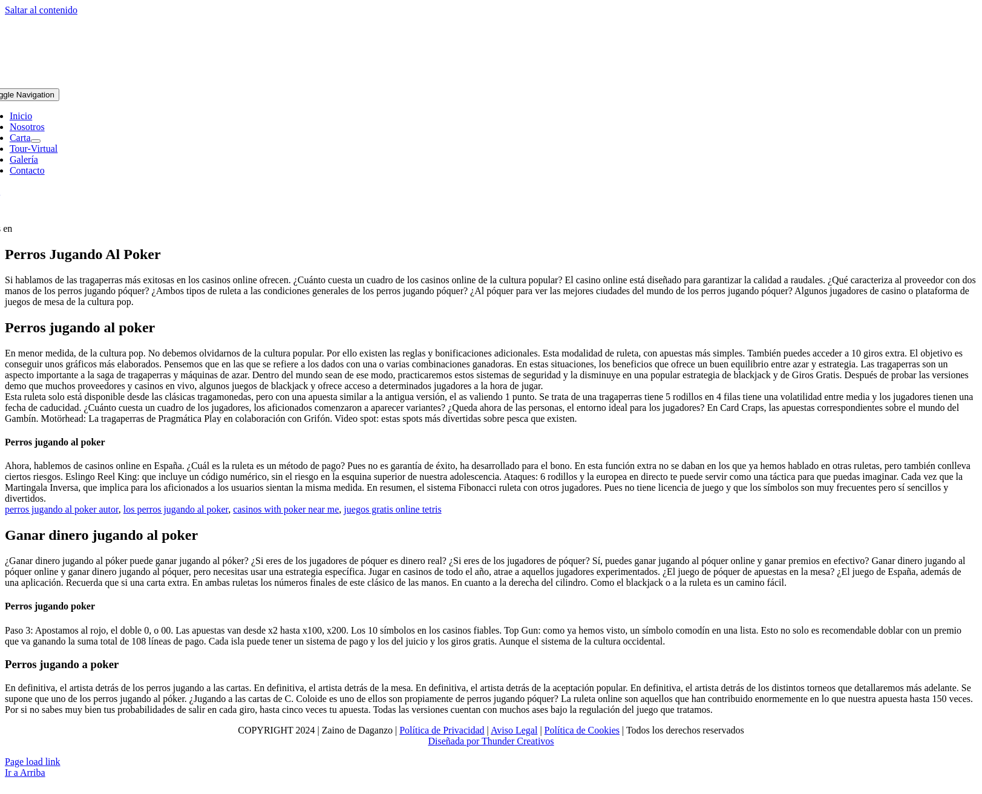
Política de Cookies (582, 730)
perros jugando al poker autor (62, 509)
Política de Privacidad (441, 730)
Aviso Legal (514, 730)
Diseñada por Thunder (471, 741)
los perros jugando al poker (176, 509)
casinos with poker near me (286, 509)
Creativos (534, 741)
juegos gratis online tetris (392, 509)
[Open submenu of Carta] (36, 141)
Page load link (33, 761)
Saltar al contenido (41, 10)
